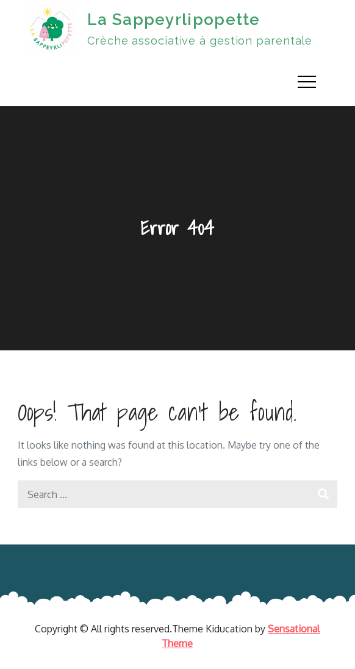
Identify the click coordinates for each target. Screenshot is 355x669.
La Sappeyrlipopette (173, 19)
